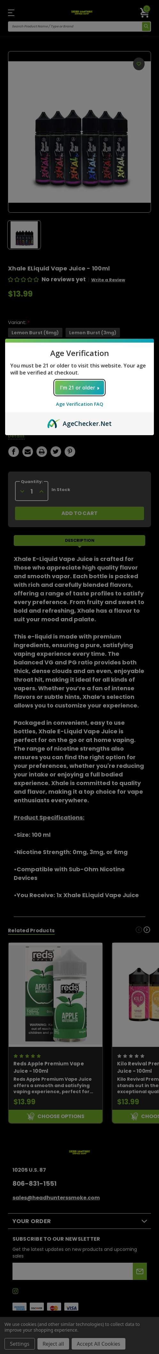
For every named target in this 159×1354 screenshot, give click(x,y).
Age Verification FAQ (79, 404)
